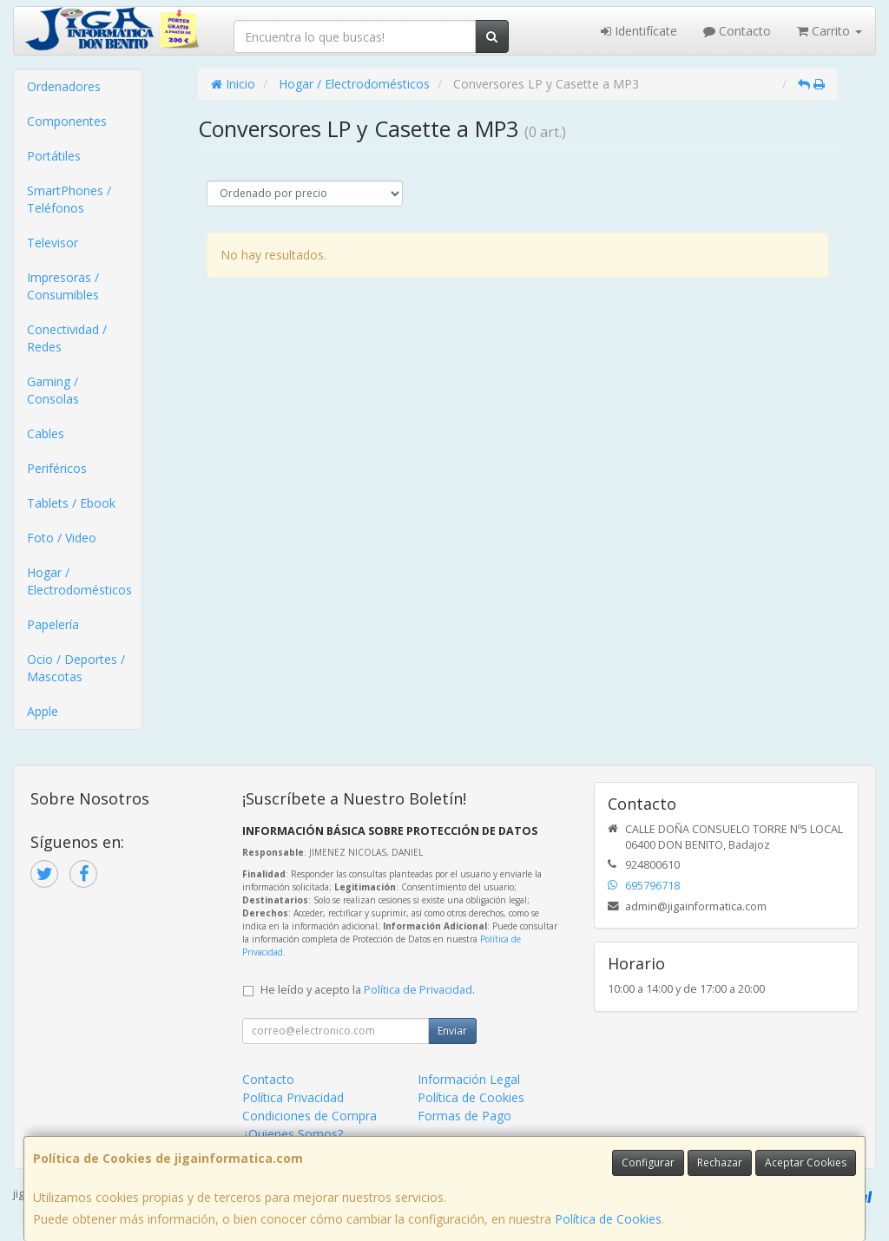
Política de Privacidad (418, 989)
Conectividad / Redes (67, 338)
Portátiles (54, 156)
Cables (45, 433)
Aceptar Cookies (805, 1162)
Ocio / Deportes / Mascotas (76, 668)
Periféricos (57, 468)
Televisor (52, 242)
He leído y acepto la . (367, 989)
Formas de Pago (464, 1115)
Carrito (829, 31)
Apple (42, 711)
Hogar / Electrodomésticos (79, 581)
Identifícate (639, 31)
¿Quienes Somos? (292, 1134)
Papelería (53, 624)
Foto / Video (61, 537)
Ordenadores (64, 86)
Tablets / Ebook (71, 503)
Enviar (452, 1030)
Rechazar (719, 1162)
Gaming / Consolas (53, 390)
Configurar (648, 1162)
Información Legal (469, 1079)
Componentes (67, 121)
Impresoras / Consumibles (63, 286)
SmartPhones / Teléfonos (69, 199)
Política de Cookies (608, 1219)
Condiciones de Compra (309, 1115)
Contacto (737, 31)
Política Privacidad (293, 1097)
